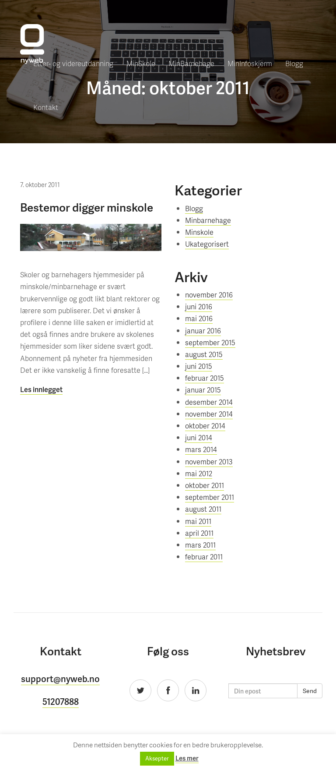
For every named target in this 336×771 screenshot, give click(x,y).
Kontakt (45, 107)
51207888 (60, 701)
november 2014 (209, 414)
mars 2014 (201, 449)
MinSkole (140, 63)
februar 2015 (204, 378)
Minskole (199, 232)
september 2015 (210, 342)
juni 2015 (198, 366)
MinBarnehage (191, 63)
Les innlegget (41, 389)
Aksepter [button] (157, 758)
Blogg (294, 63)
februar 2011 (204, 557)
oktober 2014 (205, 426)
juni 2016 (198, 306)
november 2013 (209, 461)
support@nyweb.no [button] (60, 678)
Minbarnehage (208, 220)
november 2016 (209, 295)
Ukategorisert (207, 244)
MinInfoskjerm (250, 63)
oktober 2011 (204, 485)
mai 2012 (198, 473)
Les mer (187, 758)
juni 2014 (198, 437)
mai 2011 (198, 521)
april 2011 (199, 533)
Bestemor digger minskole (86, 207)
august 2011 (203, 509)
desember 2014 (209, 402)
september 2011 (209, 497)
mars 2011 (200, 545)
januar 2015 (203, 390)
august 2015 (204, 354)
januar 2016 (203, 330)
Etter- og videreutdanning (73, 63)
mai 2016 (199, 318)
